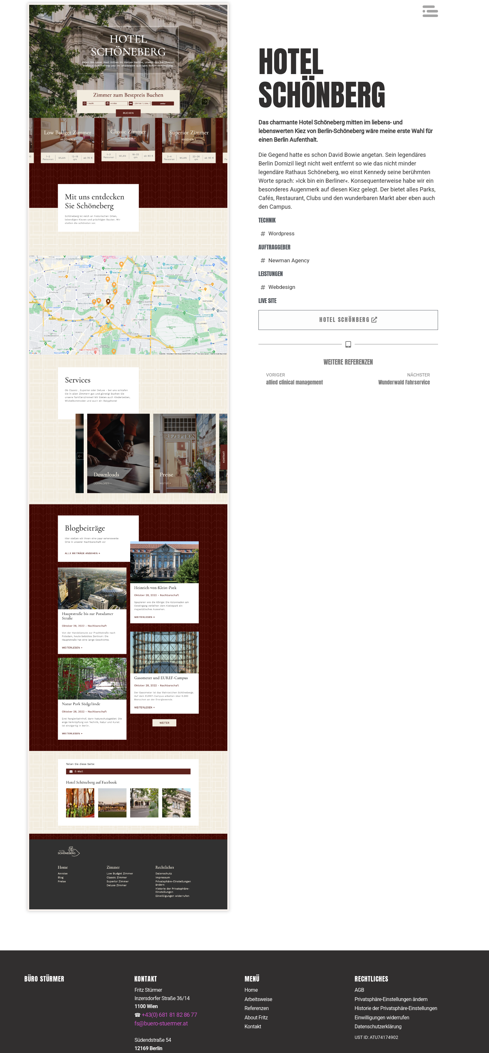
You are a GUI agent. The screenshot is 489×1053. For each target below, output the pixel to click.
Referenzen (257, 1008)
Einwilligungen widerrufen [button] (382, 1018)
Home (251, 990)
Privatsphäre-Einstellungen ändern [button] (391, 999)
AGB (359, 990)
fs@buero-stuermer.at (161, 1023)
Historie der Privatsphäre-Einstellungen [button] (396, 1008)
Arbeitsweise (258, 999)
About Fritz (256, 1018)
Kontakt (253, 1027)
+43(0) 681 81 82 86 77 (169, 1014)
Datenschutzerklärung (378, 1027)
